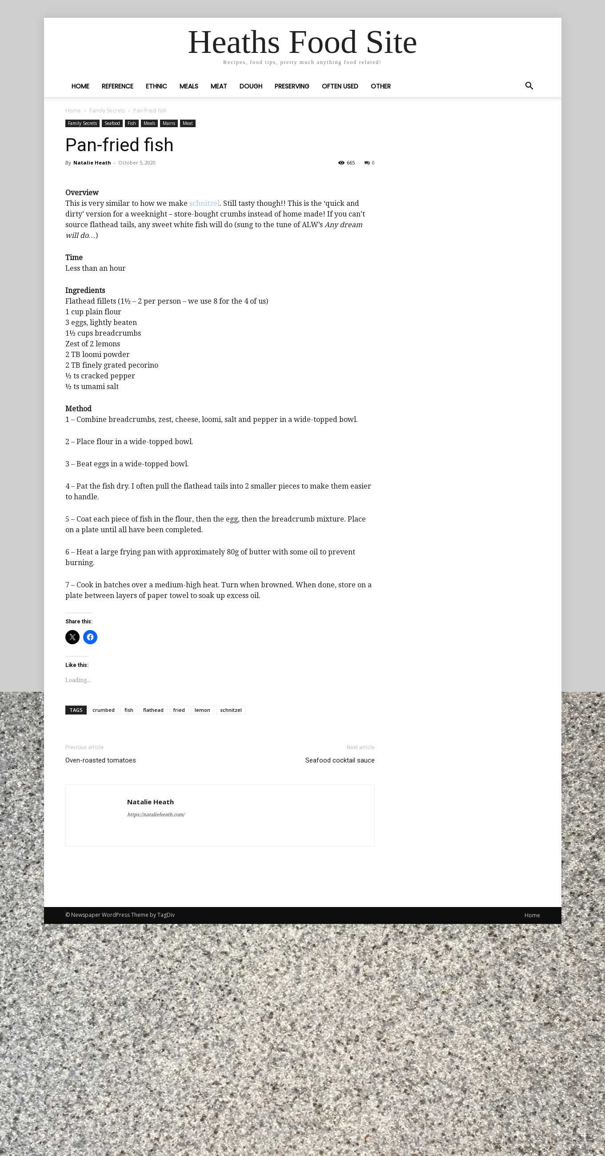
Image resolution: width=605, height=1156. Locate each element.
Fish (132, 123)
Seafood (112, 123)
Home (80, 86)
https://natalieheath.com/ (155, 1047)
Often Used (340, 86)
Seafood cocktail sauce (340, 992)
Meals (189, 86)
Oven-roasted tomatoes (100, 992)
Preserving (292, 86)
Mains (169, 123)
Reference (117, 86)
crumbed (103, 942)
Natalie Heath (92, 162)
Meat (219, 86)
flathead (153, 942)
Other (381, 86)
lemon (202, 942)
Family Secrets (107, 110)
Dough (251, 86)
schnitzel (204, 435)
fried (179, 942)
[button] (529, 87)
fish (128, 942)
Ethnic (156, 86)
